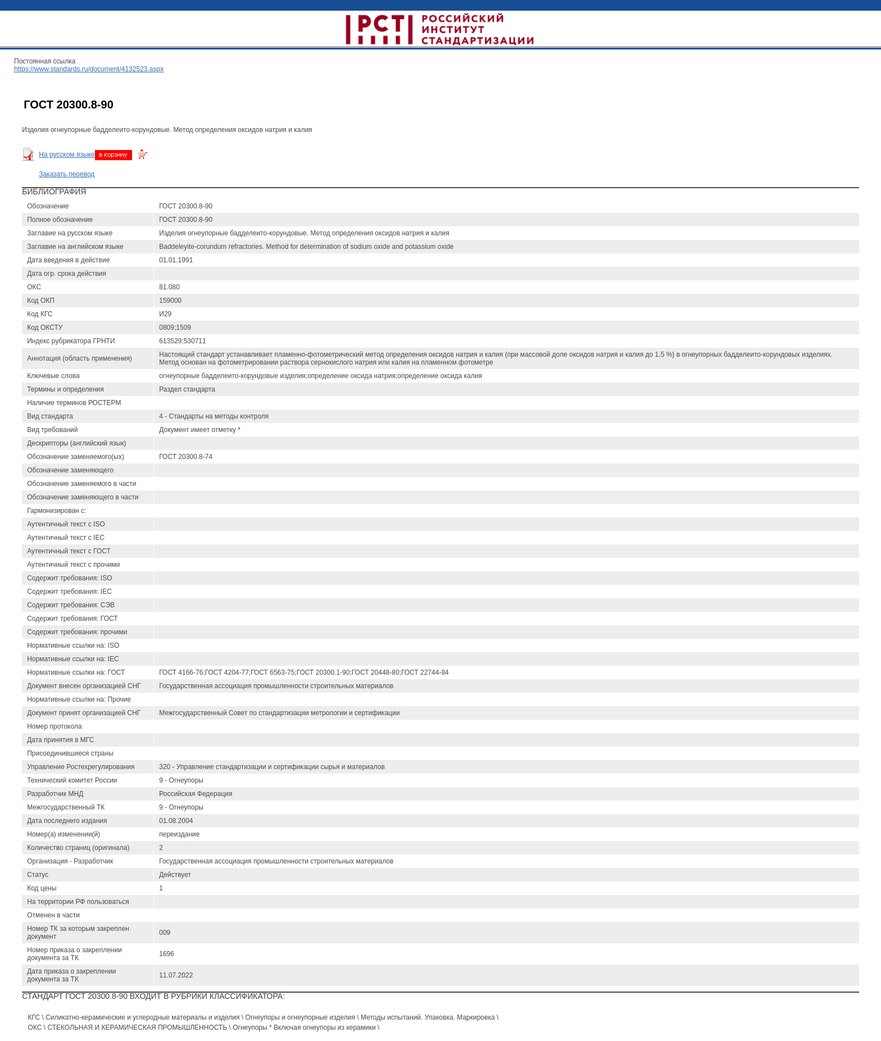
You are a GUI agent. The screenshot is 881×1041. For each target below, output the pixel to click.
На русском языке (66, 154)
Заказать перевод (66, 174)
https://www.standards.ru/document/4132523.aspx (89, 69)
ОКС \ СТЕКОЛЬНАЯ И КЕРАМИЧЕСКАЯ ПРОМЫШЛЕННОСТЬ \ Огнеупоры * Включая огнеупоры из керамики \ (204, 1027)
